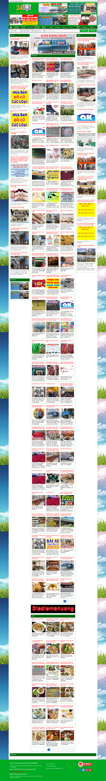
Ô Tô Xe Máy (30, 27)
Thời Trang (57, 27)
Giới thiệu (79, 1)
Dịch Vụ (71, 27)
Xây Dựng (85, 27)
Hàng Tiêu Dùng (78, 27)
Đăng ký (88, 1)
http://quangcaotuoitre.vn (20, 774)
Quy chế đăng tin (51, 763)
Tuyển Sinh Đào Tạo (23, 27)
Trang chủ (73, 1)
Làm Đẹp (51, 27)
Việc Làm (64, 27)
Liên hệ (83, 1)
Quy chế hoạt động (51, 766)
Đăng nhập (94, 1)
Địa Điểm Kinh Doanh (16, 27)
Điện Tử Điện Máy (44, 27)
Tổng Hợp (92, 27)
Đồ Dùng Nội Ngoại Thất (37, 27)
